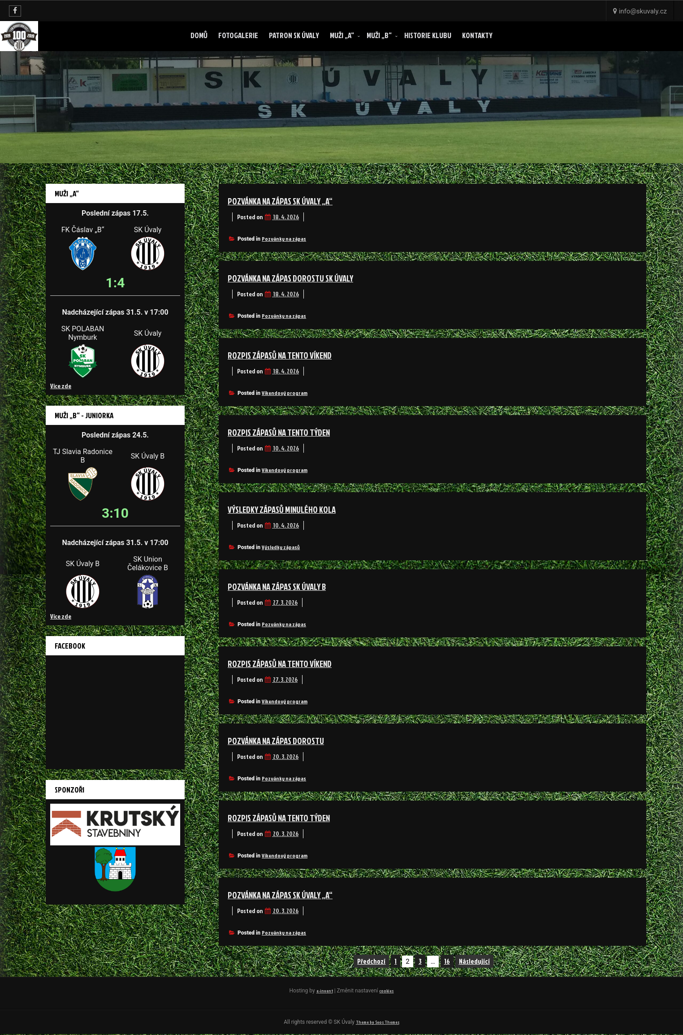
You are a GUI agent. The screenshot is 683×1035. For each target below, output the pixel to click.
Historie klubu (427, 35)
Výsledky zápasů (281, 547)
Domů (198, 35)
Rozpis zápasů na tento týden (293, 431)
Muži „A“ (342, 35)
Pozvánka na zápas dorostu (288, 740)
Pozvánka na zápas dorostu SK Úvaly (307, 277)
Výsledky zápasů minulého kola (295, 508)
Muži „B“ (379, 35)
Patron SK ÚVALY (294, 35)
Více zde (60, 385)
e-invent (323, 990)
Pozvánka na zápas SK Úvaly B (291, 585)
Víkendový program (284, 393)
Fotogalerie (238, 35)
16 (447, 961)
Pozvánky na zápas (284, 239)
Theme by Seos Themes (377, 1022)
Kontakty (477, 35)
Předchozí (371, 961)
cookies (388, 990)
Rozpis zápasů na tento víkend (293, 354)
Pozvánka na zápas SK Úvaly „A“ (294, 200)
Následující (474, 961)
